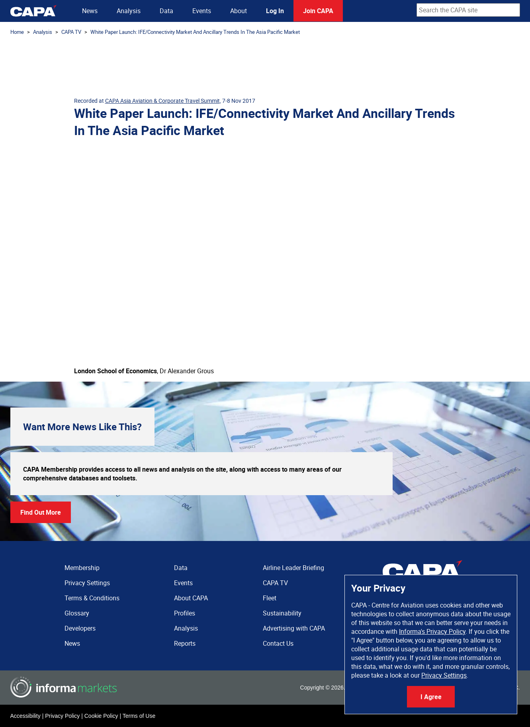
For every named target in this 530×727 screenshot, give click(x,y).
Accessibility (25, 716)
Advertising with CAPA (294, 628)
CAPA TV (71, 31)
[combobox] (468, 10)
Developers (80, 628)
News (90, 10)
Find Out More (40, 512)
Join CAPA (318, 10)
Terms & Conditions (92, 598)
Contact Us (278, 643)
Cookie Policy (101, 716)
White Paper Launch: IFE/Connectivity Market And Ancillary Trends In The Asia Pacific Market (195, 31)
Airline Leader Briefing (293, 567)
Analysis (129, 10)
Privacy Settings (444, 675)
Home (17, 31)
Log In (275, 10)
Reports (185, 643)
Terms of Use (139, 716)
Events (201, 10)
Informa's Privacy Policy (432, 631)
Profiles (184, 613)
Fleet (269, 598)
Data (166, 10)
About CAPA (191, 598)
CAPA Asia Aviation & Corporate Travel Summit (162, 100)
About (238, 10)
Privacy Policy (62, 716)
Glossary (77, 613)
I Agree (431, 696)
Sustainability (282, 613)
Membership (82, 567)
